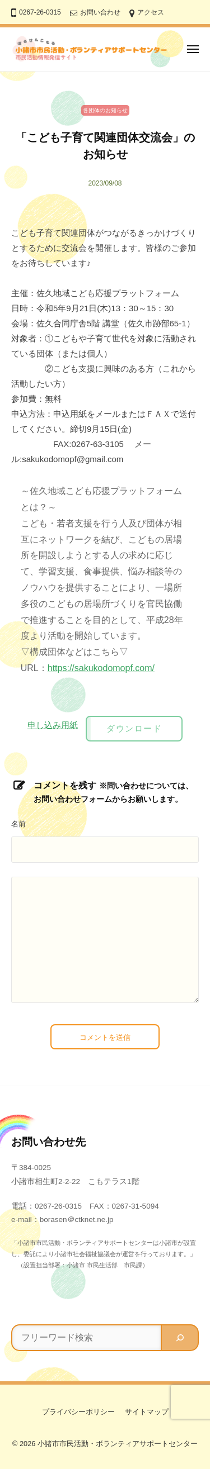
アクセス (150, 12)
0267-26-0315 (40, 12)
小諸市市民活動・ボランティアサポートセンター (118, 1443)
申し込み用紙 (52, 725)
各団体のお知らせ (105, 110)
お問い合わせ (100, 12)
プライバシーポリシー (78, 1412)
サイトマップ (147, 1412)
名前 (18, 824)
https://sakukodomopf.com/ (101, 668)
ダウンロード (134, 728)
